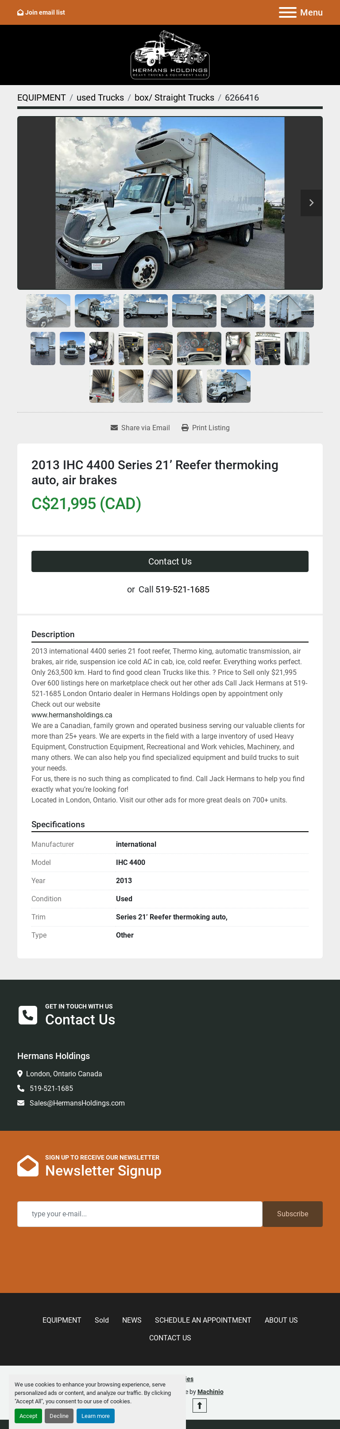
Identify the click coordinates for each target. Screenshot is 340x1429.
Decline (59, 1416)
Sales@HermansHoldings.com (76, 1103)
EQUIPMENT (61, 1320)
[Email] (140, 1214)
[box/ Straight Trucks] (174, 97)
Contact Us (170, 561)
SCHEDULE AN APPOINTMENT (203, 1320)
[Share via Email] (140, 428)
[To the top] (200, 1405)
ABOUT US (281, 1320)
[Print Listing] (206, 428)
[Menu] (288, 12)
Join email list (45, 12)
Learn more (95, 1416)
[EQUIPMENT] (41, 97)
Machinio (210, 1391)
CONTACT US (170, 1338)
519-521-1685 (182, 589)
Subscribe (292, 1214)
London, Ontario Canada (64, 1074)
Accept (28, 1416)
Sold (102, 1320)
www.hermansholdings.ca (71, 715)
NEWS (132, 1320)
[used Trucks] (100, 97)
